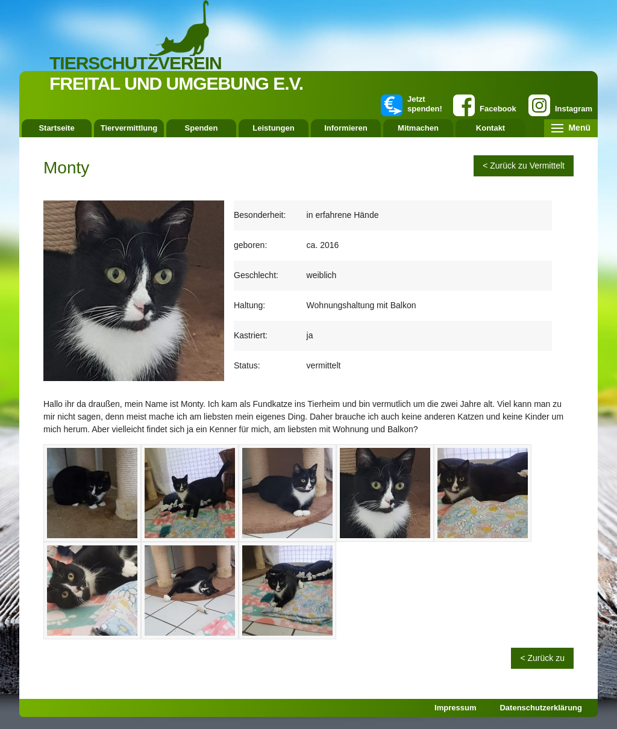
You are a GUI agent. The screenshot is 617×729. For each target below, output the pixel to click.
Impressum (455, 707)
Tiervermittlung (129, 127)
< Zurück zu (542, 658)
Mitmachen (418, 127)
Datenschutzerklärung (541, 707)
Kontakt (490, 127)
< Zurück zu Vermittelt (524, 165)
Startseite (56, 127)
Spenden (201, 127)
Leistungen (273, 127)
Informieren (346, 127)
